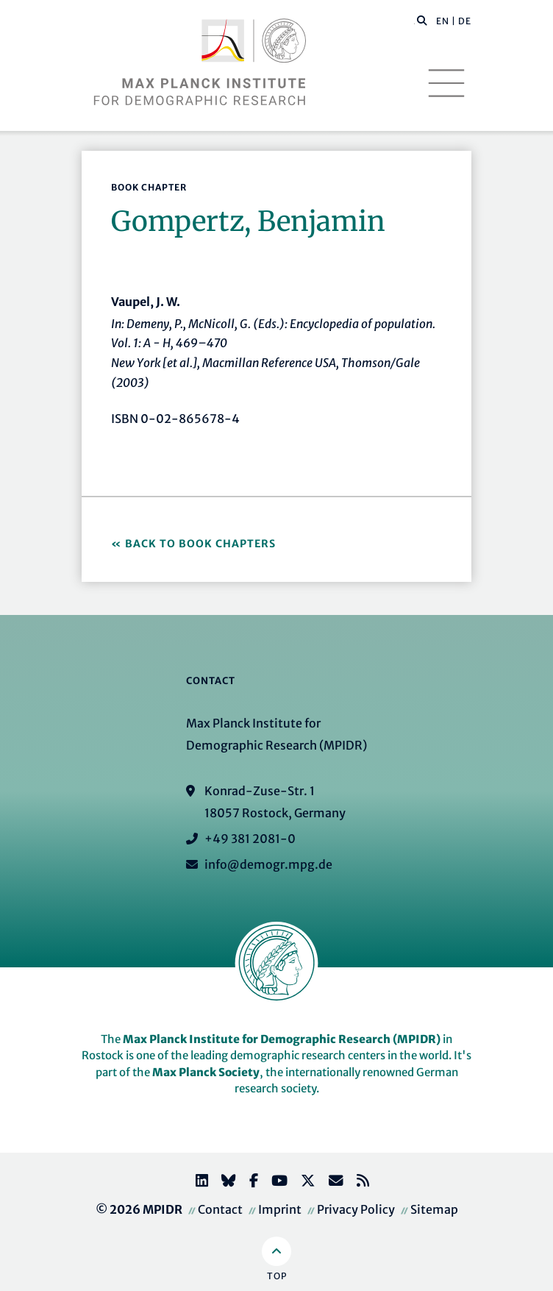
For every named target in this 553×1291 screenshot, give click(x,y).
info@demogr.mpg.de (268, 864)
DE (464, 20)
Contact (220, 1209)
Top (277, 1275)
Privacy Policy (356, 1209)
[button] (422, 20)
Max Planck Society (206, 1072)
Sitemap (434, 1209)
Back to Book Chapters (200, 543)
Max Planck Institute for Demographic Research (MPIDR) (281, 1039)
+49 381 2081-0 (250, 838)
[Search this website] (414, 21)
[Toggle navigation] (446, 83)
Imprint (280, 1209)
